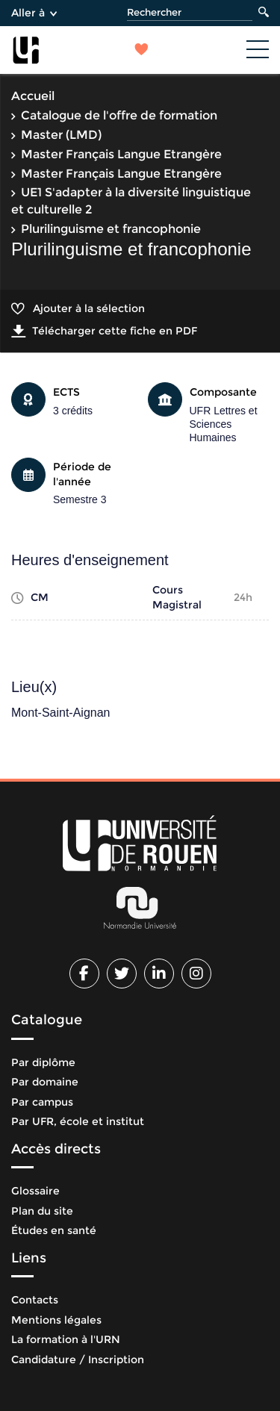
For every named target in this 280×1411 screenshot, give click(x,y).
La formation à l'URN (65, 1339)
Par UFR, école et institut (77, 1121)
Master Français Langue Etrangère (121, 154)
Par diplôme (43, 1062)
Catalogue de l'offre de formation (119, 115)
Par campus (42, 1102)
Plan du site (42, 1211)
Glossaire (35, 1190)
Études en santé (53, 1230)
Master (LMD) (61, 135)
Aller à (34, 12)
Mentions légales (56, 1320)
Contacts (34, 1299)
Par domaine (44, 1081)
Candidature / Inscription (77, 1359)
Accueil (33, 96)
